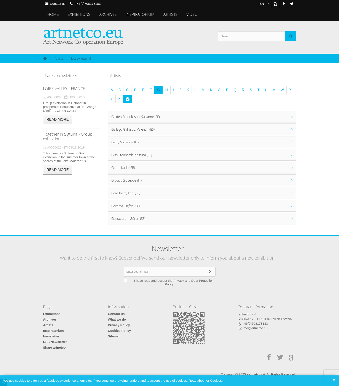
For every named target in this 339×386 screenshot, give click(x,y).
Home (53, 14)
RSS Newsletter (55, 342)
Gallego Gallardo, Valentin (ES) (133, 129)
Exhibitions (79, 14)
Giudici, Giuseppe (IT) (126, 180)
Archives (108, 14)
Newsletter (51, 336)
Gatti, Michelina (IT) (125, 142)
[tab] (202, 116)
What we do (117, 319)
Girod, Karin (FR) (123, 167)
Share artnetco (54, 347)
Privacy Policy (119, 325)
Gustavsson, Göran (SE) (128, 218)
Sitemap (114, 336)
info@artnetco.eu (255, 328)
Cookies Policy (119, 330)
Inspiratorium (140, 14)
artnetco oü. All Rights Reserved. (272, 374)
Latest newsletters (61, 75)
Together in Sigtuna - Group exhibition (67, 136)
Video (192, 14)
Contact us (116, 314)
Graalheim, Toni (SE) (125, 193)
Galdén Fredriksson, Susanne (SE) (135, 116)
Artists (170, 14)
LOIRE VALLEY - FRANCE (64, 88)
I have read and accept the (172, 282)
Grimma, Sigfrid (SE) (125, 206)
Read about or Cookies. (206, 380)
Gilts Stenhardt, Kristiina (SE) (131, 155)
